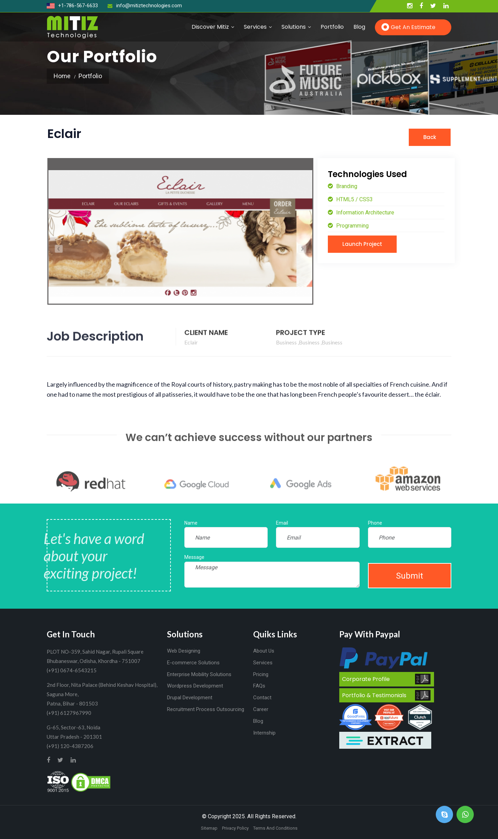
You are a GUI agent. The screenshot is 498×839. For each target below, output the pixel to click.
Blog (359, 27)
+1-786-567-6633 (72, 5)
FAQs (259, 686)
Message (194, 557)
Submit (409, 576)
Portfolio (332, 27)
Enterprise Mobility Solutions (199, 674)
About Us (263, 651)
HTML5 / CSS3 (354, 199)
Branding (346, 186)
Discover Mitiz (210, 27)
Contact (262, 697)
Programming (352, 225)
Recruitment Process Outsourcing (205, 709)
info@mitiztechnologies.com (145, 5)
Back (429, 137)
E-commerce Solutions (193, 663)
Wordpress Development (195, 686)
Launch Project (362, 244)
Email (282, 523)
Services (255, 27)
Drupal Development (189, 697)
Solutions (294, 27)
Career (260, 709)
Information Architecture (364, 212)
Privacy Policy (235, 828)
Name (190, 523)
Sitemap (209, 828)
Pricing (260, 674)
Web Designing (183, 651)
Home (62, 76)
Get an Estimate (413, 27)
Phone (375, 523)
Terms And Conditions (275, 828)
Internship (264, 733)
